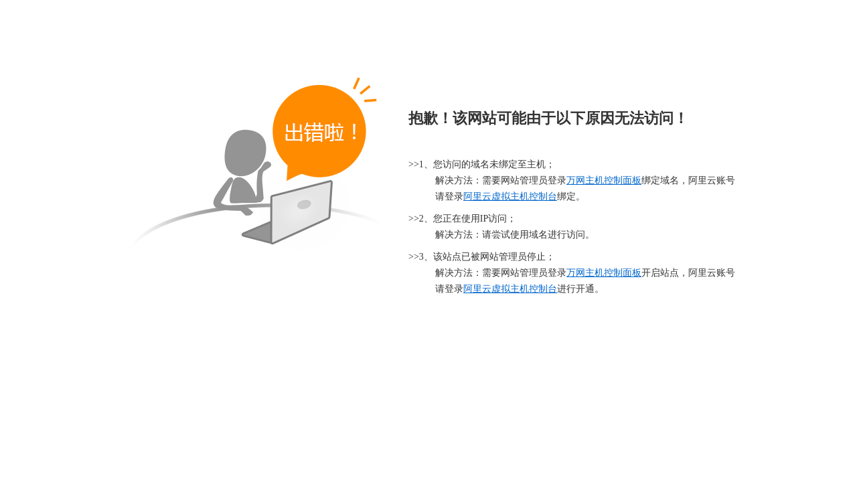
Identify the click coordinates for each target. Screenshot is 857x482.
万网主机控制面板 (603, 180)
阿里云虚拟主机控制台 (510, 196)
